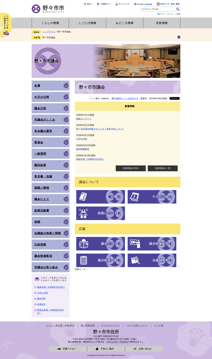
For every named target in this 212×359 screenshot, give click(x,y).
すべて (161, 14)
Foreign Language (144, 4)
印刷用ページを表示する (126, 98)
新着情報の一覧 (162, 168)
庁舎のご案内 (107, 349)
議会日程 (40, 108)
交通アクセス (69, 349)
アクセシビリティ (110, 325)
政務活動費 (41, 210)
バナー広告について (137, 325)
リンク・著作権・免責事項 (60, 325)
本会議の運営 (43, 130)
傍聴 (37, 221)
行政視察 (40, 244)
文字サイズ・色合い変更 (170, 4)
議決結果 (40, 165)
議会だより (41, 199)
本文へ (89, 4)
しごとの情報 (87, 22)
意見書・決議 (43, 176)
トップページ (48, 32)
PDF (178, 14)
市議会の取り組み (46, 267)
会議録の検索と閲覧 (47, 233)
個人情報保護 (88, 325)
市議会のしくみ (44, 119)
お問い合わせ (145, 349)
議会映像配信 (82, 149)
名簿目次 (41, 304)
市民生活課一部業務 (116, 342)
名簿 (37, 85)
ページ (170, 14)
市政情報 (162, 22)
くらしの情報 (50, 22)
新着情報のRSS (130, 168)
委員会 (38, 142)
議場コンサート (83, 119)
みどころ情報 (125, 22)
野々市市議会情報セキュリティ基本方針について (100, 129)
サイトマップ (124, 4)
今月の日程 (81, 139)
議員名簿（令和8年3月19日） (90, 159)
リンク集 (158, 325)
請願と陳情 (41, 187)
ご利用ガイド (105, 4)
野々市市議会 (48, 37)
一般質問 (40, 153)
